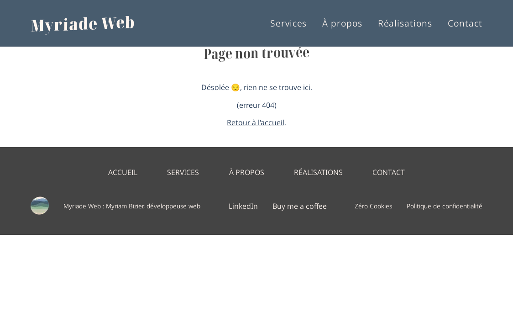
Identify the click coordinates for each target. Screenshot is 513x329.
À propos (342, 23)
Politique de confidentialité (444, 206)
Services (288, 23)
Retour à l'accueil (255, 121)
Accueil (122, 172)
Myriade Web (83, 23)
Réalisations (405, 23)
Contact (465, 23)
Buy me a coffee (299, 206)
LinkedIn (243, 206)
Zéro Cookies (373, 206)
